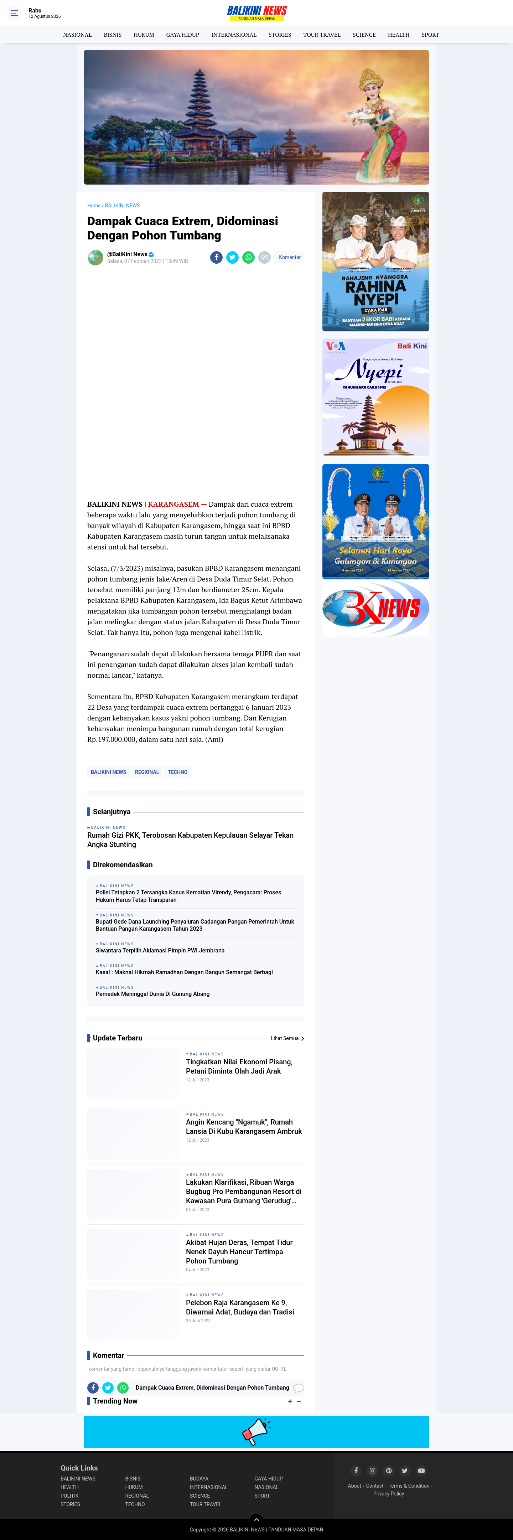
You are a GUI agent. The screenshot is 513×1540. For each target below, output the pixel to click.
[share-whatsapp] (248, 257)
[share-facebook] (216, 257)
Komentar (289, 257)
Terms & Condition (409, 1486)
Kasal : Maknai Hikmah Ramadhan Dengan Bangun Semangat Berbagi (184, 972)
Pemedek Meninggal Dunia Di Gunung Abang (153, 994)
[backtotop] (256, 1521)
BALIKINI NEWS (108, 772)
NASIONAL (77, 34)
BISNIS (112, 34)
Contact (375, 1486)
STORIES (280, 34)
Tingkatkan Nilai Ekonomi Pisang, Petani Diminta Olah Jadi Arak (239, 1066)
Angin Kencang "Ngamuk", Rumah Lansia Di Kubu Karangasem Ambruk (244, 1127)
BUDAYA (199, 1479)
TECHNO (177, 772)
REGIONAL (147, 772)
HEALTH (399, 34)
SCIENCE (364, 34)
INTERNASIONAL (233, 34)
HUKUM (144, 34)
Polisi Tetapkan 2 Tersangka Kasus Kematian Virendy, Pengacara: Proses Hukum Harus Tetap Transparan (188, 896)
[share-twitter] (232, 257)
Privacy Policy (388, 1494)
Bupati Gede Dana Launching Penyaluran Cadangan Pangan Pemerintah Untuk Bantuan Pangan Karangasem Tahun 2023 (195, 925)
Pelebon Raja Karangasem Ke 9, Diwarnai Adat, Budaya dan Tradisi (240, 1307)
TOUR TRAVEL (322, 34)
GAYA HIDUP (183, 34)
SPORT (430, 34)
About (354, 1486)
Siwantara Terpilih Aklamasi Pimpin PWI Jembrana (160, 950)
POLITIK (70, 1496)
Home (94, 205)
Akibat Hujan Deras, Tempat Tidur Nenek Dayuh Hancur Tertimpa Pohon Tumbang (239, 1251)
